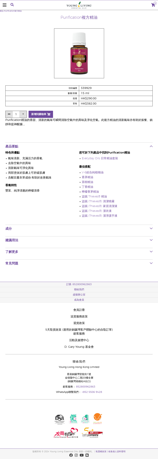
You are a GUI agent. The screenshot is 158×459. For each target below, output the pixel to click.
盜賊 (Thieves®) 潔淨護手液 (99, 215)
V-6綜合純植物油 (93, 172)
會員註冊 (79, 309)
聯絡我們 (79, 289)
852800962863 (85, 387)
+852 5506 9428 (92, 392)
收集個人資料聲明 (117, 451)
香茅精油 (87, 177)
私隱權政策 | (102, 451)
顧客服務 (79, 333)
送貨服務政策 (79, 316)
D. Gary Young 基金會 (79, 346)
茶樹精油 (87, 182)
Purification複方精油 (13, 11)
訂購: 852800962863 (79, 284)
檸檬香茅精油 (90, 191)
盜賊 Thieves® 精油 (94, 196)
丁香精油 (87, 186)
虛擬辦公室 (79, 295)
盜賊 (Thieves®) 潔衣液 (97, 211)
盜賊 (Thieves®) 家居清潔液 (99, 206)
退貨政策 (79, 323)
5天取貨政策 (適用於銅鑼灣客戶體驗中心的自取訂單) (79, 329)
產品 (2, 11)
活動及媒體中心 (79, 340)
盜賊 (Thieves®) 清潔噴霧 (98, 201)
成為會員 (79, 300)
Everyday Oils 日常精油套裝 (100, 158)
